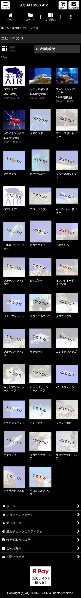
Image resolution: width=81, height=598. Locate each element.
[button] (5, 5)
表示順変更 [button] (45, 49)
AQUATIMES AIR (34, 5)
